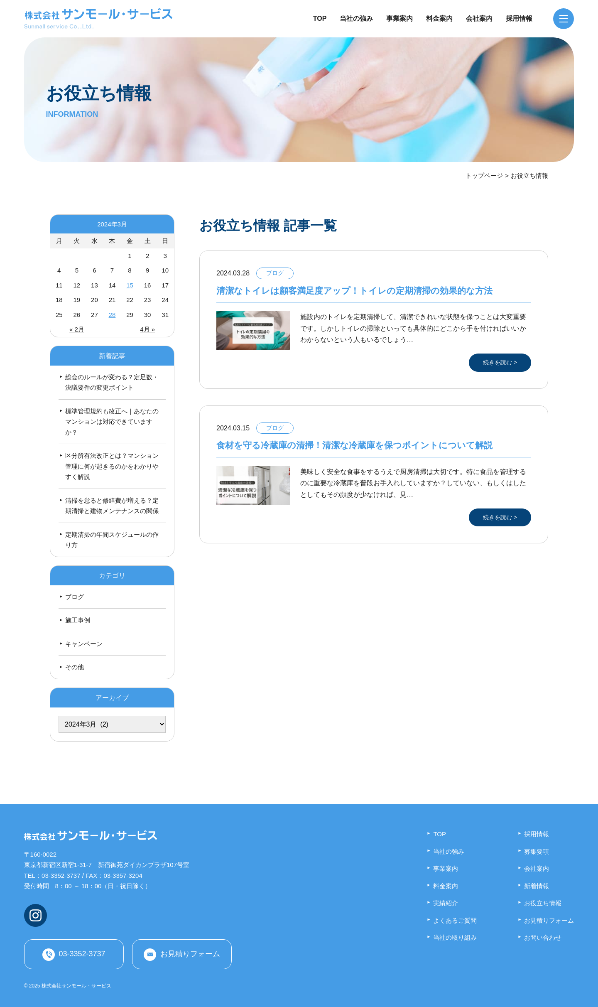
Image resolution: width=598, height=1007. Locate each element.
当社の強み (356, 18)
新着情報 (536, 885)
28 (112, 314)
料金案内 (439, 18)
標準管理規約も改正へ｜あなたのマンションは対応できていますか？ (112, 422)
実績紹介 (445, 902)
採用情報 (519, 18)
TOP (320, 18)
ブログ (74, 596)
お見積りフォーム (190, 954)
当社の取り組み (455, 937)
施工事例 (77, 620)
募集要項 (536, 851)
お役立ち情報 (542, 902)
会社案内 (479, 18)
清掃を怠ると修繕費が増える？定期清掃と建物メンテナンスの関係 (112, 506)
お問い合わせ (542, 937)
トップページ (484, 175)
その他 (74, 667)
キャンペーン (84, 643)
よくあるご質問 (455, 920)
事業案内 (399, 18)
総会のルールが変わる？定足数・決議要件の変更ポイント (112, 382)
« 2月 (76, 329)
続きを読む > (500, 362)
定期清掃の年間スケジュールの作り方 (112, 540)
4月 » (147, 329)
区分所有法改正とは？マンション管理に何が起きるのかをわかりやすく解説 (112, 466)
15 (129, 285)
